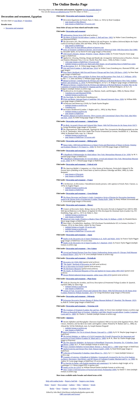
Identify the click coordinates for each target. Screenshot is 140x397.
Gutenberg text (70, 107)
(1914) (72, 367)
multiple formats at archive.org (76, 95)
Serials (93, 385)
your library (18, 21)
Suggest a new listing (86, 381)
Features (65, 388)
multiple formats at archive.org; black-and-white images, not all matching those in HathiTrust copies (100, 64)
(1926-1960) (73, 262)
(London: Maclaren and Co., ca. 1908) (98, 358)
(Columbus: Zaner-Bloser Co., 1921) (85, 353)
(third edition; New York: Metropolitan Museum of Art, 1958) (97, 154)
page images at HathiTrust (74, 45)
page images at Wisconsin (74, 174)
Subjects (86, 385)
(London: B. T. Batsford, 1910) (87, 243)
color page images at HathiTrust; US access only (82, 62)
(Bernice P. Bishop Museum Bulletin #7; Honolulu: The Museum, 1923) (99, 300)
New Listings (62, 385)
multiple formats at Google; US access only (80, 227)
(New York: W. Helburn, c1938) (92, 219)
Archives (73, 388)
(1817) (100, 125)
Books (52, 388)
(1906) (100, 50)
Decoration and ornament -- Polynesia (80, 296)
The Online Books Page (69, 4)
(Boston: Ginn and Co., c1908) (87, 332)
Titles (79, 385)
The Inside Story (84, 388)
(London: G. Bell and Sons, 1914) (80, 68)
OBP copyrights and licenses (70, 394)
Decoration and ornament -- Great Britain (82, 193)
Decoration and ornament (14, 28)
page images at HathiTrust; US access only (80, 24)
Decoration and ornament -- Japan (79, 235)
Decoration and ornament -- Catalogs (80, 151)
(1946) (86, 54)
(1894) (89, 370)
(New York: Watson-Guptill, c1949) (86, 349)
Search (53, 385)
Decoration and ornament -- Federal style (81, 164)
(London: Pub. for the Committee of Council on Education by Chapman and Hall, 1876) (99, 86)
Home (47, 385)
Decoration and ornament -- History (79, 205)
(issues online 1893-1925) (93, 271)
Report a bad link (71, 381)
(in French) (73, 266)
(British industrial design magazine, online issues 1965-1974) (87, 275)
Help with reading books (54, 381)
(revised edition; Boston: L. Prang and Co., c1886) (91, 347)
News (58, 388)
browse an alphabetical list (60, 12)
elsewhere (28, 21)
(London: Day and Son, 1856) (83, 310)
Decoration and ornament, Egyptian (79, 16)
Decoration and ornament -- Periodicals (81, 258)
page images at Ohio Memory (75, 22)
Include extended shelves (92, 10)
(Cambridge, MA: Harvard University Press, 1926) (93, 99)
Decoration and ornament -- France (79, 180)
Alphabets (70, 318)
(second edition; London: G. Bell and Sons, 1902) (88, 37)
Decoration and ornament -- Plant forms (81, 279)
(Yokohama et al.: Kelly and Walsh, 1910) (91, 239)
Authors (72, 385)
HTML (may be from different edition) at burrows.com (84, 47)
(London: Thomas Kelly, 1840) (98, 198)
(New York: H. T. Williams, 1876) (99, 76)
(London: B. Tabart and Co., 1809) (97, 337)
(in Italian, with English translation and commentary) (86, 363)
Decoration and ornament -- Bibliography (81, 141)
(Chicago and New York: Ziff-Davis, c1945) (95, 72)
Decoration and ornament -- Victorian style (82, 306)
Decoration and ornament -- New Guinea (81, 248)
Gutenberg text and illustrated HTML (78, 93)
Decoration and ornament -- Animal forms (82, 121)
